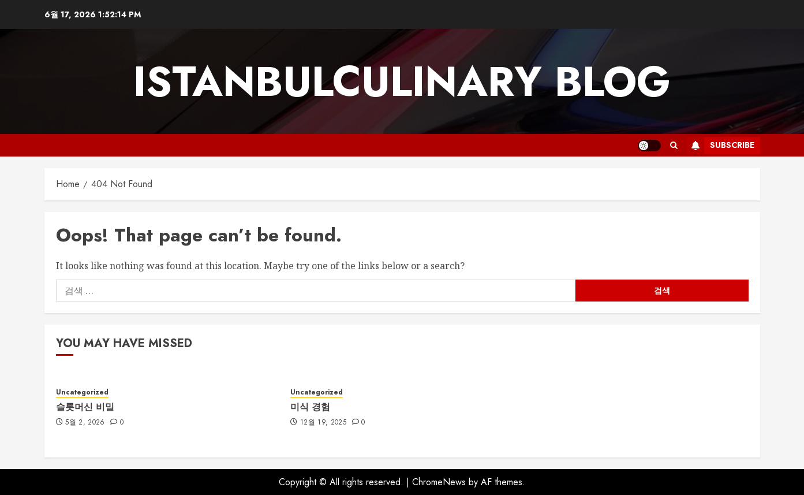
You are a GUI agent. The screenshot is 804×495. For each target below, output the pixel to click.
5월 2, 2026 (85, 422)
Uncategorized (82, 392)
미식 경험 (310, 407)
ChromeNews (439, 482)
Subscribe (720, 145)
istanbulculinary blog (402, 81)
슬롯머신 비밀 (85, 407)
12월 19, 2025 (323, 422)
